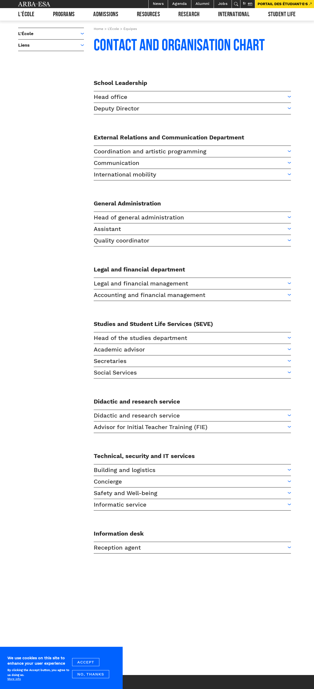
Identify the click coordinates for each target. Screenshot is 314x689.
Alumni (202, 3)
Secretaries (110, 361)
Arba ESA (42, 4)
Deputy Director (116, 108)
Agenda (179, 3)
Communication (116, 163)
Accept (85, 664)
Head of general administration (139, 217)
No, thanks (90, 676)
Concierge (108, 481)
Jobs (222, 3)
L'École (26, 15)
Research (188, 15)
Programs (64, 15)
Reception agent (117, 547)
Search (236, 4)
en (250, 3)
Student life (282, 15)
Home (98, 29)
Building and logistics (125, 470)
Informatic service (120, 504)
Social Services (115, 372)
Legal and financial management (141, 283)
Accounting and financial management (149, 295)
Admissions (105, 15)
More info (14, 681)
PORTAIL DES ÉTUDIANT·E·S (283, 4)
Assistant (107, 229)
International (234, 15)
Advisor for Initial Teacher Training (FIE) (151, 427)
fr (244, 3)
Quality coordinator (121, 240)
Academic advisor (119, 349)
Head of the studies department (140, 338)
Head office (110, 97)
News (158, 3)
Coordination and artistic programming (150, 151)
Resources (148, 15)
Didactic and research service (137, 415)
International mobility (125, 174)
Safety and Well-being (125, 493)
